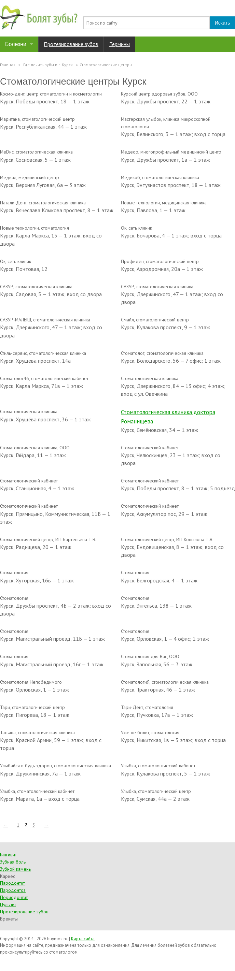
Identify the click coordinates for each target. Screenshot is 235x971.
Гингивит (8, 855)
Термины (119, 44)
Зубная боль (13, 862)
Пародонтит (12, 883)
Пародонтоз (13, 890)
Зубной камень (15, 869)
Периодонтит (14, 897)
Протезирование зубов (71, 44)
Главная (7, 64)
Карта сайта (83, 939)
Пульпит (8, 904)
